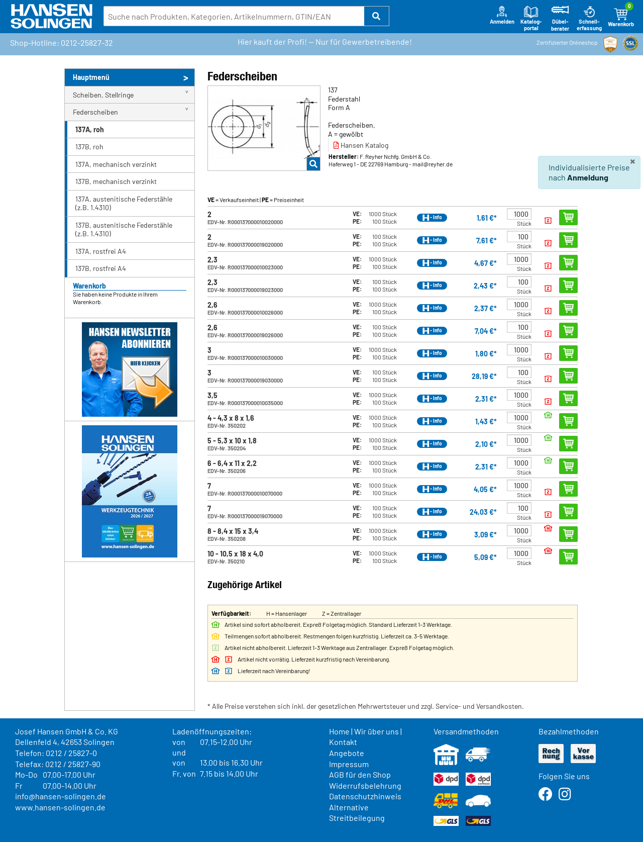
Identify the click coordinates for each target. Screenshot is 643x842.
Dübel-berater (560, 18)
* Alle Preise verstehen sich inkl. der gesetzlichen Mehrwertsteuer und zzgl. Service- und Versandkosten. (365, 706)
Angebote (346, 753)
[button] (376, 16)
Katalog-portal (531, 18)
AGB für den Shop (360, 774)
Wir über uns (376, 731)
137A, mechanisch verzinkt (116, 164)
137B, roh (89, 146)
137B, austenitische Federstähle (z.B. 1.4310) (123, 229)
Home (339, 731)
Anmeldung (587, 177)
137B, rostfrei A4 (100, 268)
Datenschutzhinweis (365, 796)
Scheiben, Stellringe (103, 94)
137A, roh (89, 129)
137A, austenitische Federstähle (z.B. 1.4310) (123, 203)
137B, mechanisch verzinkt (116, 181)
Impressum (349, 764)
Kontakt (343, 741)
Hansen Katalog (361, 145)
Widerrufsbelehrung (365, 785)
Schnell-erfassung (589, 18)
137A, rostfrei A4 (100, 251)
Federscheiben (95, 112)
